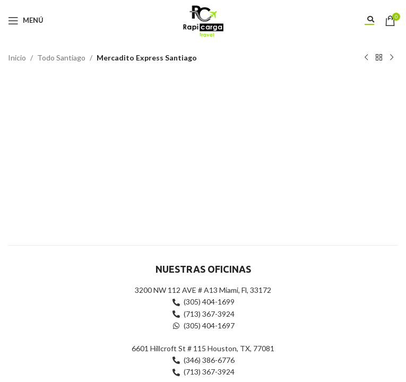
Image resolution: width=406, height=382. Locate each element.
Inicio (17, 57)
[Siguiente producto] (391, 57)
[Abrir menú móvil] (26, 20)
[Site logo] (203, 19)
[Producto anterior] (366, 57)
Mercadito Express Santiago (147, 57)
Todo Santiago (61, 57)
